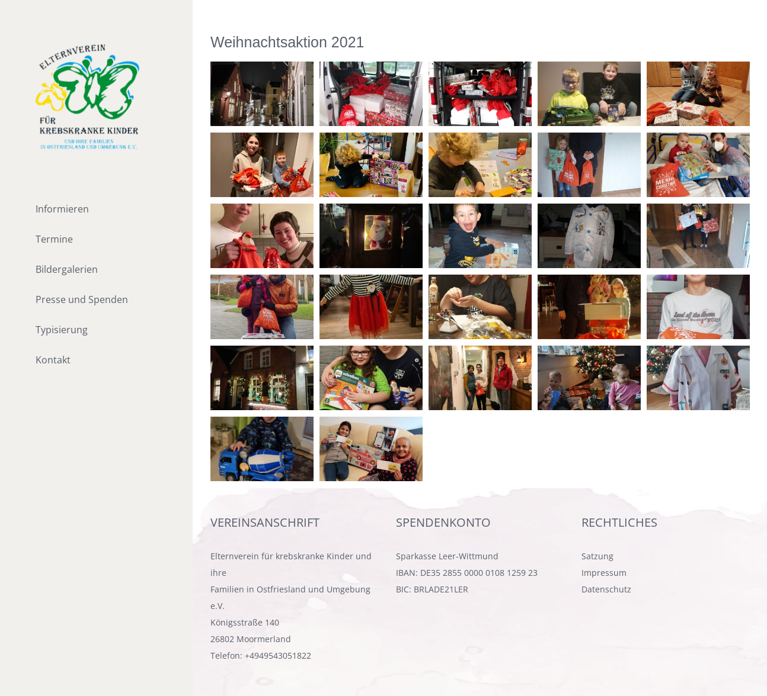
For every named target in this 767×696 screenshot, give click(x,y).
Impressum (604, 572)
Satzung (597, 556)
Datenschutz (606, 589)
